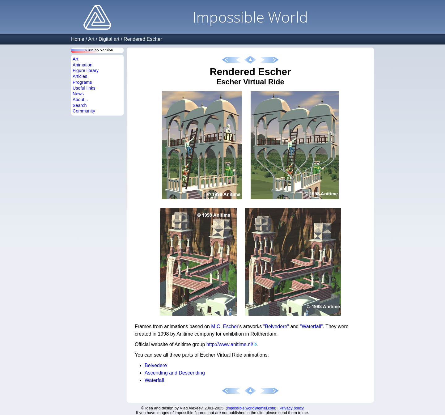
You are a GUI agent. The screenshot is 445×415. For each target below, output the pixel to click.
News (78, 93)
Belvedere (156, 365)
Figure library (86, 70)
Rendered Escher (143, 39)
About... (80, 99)
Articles (80, 76)
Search (80, 105)
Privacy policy (292, 408)
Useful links (84, 88)
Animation (82, 64)
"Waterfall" (311, 326)
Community (84, 110)
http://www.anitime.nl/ (229, 344)
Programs (82, 82)
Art (91, 39)
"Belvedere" (276, 326)
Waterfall (154, 380)
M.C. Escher (224, 326)
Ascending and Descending (175, 372)
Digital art (109, 39)
